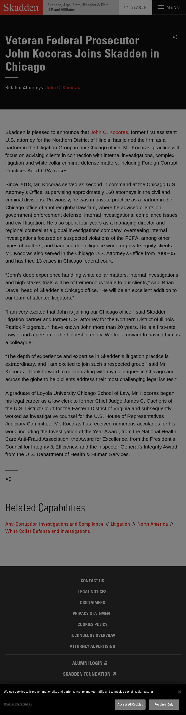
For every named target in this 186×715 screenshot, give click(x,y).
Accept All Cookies (130, 704)
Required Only (164, 704)
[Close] (179, 692)
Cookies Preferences (18, 704)
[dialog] (93, 699)
